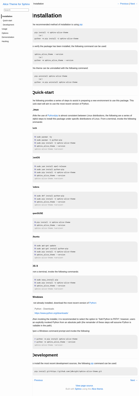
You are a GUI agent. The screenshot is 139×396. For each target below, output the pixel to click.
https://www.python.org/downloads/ (54, 313)
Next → (134, 4)
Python (53, 115)
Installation (7, 16)
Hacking (5, 41)
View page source (85, 386)
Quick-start (7, 20)
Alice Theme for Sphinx (16, 4)
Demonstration (8, 37)
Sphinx (79, 389)
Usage (4, 29)
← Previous (123, 4)
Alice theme (98, 389)
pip (83, 24)
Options (5, 33)
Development (8, 25)
